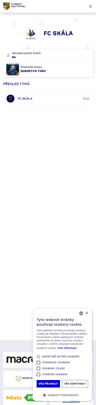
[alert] (62, 354)
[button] (62, 395)
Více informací (67, 348)
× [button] (86, 313)
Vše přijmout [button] (48, 383)
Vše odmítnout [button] (75, 383)
